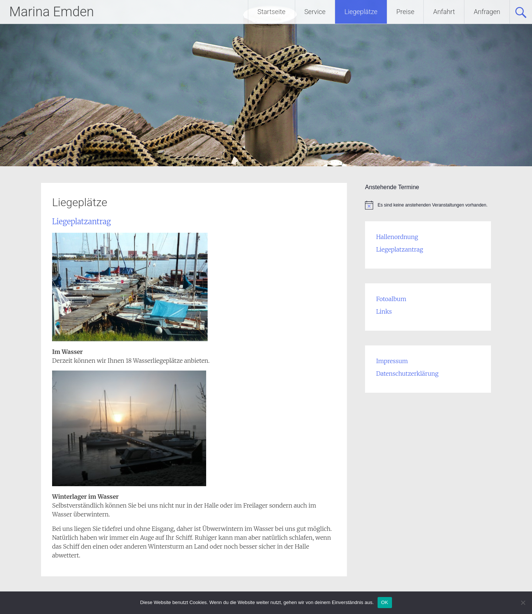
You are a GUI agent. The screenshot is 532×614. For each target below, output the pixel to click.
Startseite (272, 12)
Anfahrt (444, 12)
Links (384, 311)
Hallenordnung (397, 237)
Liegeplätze (361, 12)
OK (384, 602)
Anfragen (487, 12)
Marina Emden (51, 12)
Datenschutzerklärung (407, 373)
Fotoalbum (391, 299)
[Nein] (522, 602)
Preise (405, 12)
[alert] (428, 205)
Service (314, 12)
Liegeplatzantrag (81, 221)
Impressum (392, 361)
